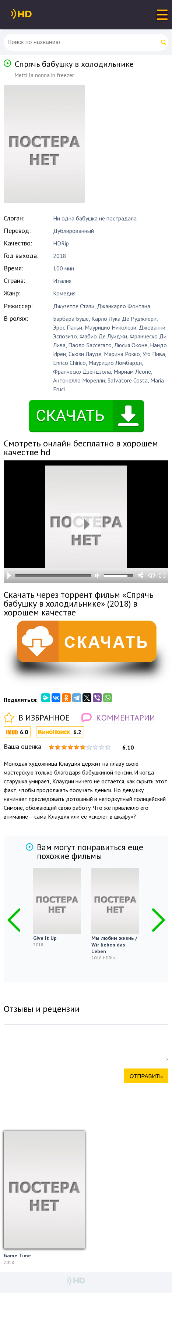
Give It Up (45, 938)
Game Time (17, 1255)
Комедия (64, 293)
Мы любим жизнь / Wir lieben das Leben (114, 945)
